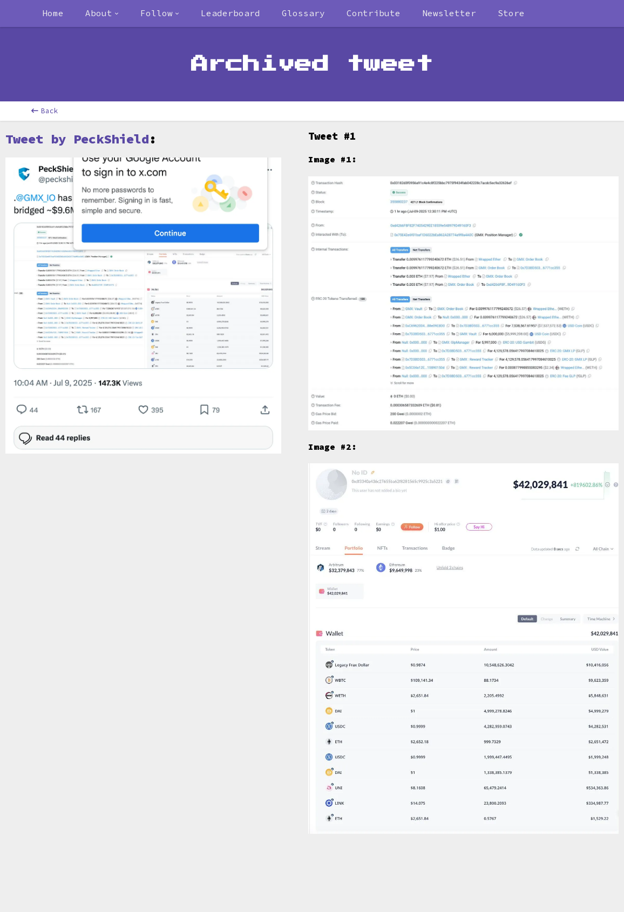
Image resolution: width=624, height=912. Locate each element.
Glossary (303, 13)
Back (44, 111)
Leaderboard (230, 13)
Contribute (374, 13)
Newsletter (449, 13)
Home (53, 13)
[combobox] (102, 13)
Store (511, 13)
